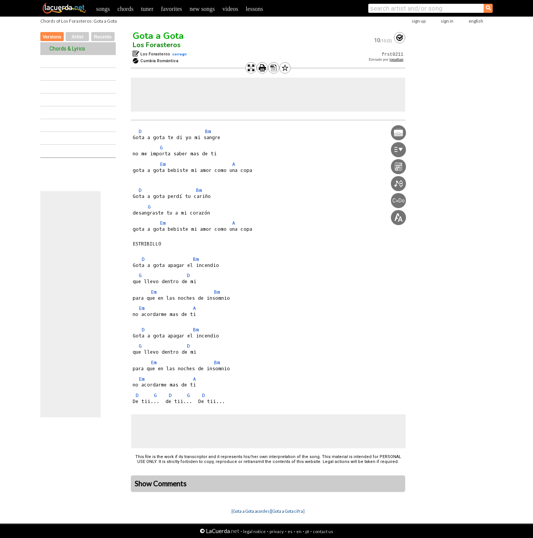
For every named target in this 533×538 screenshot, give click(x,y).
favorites (171, 9)
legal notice (254, 531)
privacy (277, 531)
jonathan (396, 59)
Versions (52, 37)
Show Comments (161, 484)
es (290, 531)
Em (163, 164)
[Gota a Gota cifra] (288, 511)
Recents (103, 37)
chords (125, 9)
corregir (179, 54)
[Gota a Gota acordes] (251, 511)
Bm (208, 131)
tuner (147, 9)
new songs (202, 9)
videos (230, 9)
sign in (447, 21)
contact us (323, 531)
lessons (254, 9)
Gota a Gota (158, 36)
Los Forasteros (157, 44)
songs (103, 9)
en (299, 531)
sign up (419, 21)
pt (307, 531)
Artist (77, 37)
